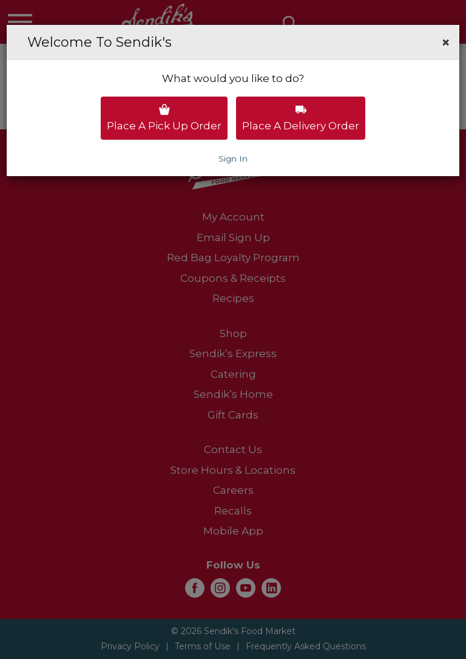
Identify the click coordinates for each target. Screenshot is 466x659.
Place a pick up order (164, 118)
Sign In (233, 158)
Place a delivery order (300, 118)
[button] (445, 42)
